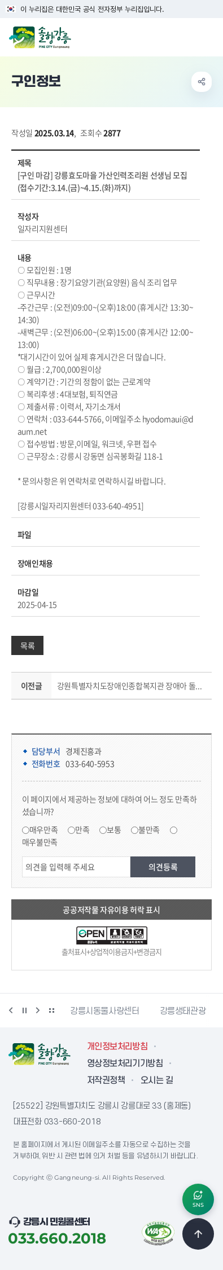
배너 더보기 (51, 1010)
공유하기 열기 (201, 82)
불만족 (149, 829)
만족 (82, 829)
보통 (114, 829)
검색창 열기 (185, 36)
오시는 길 (157, 1080)
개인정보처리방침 (117, 1047)
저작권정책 (106, 1080)
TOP (198, 1234)
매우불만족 (40, 841)
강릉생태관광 (183, 1011)
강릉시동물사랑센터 (104, 1011)
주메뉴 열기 (208, 36)
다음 (38, 1010)
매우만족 (43, 829)
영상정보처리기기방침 (125, 1063)
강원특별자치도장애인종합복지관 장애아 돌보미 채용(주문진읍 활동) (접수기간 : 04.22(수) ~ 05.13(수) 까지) (132, 685)
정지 (24, 1010)
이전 (11, 1010)
